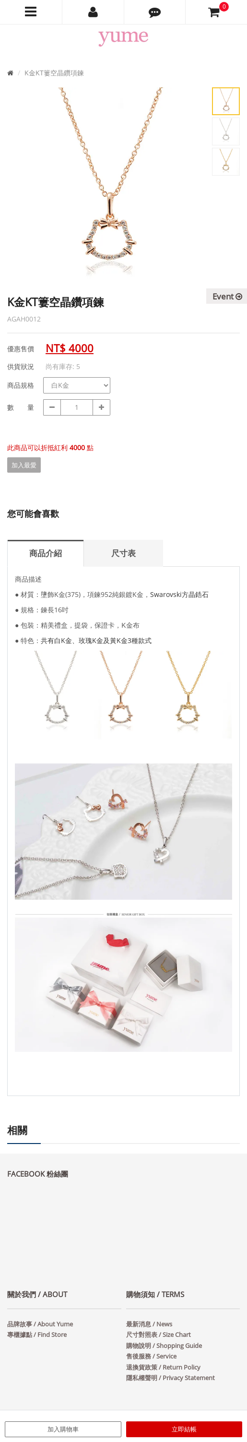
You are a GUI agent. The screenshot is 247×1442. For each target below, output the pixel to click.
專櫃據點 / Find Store (37, 1334)
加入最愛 (24, 465)
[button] (155, 12)
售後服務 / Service (151, 1356)
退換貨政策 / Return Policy (163, 1367)
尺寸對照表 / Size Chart (158, 1334)
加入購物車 (63, 1429)
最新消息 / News (149, 1324)
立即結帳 (184, 1429)
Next (191, 196)
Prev (21, 196)
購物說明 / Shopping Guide (164, 1345)
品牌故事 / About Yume (40, 1324)
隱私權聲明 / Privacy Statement (170, 1377)
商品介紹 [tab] (45, 553)
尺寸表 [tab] (123, 553)
